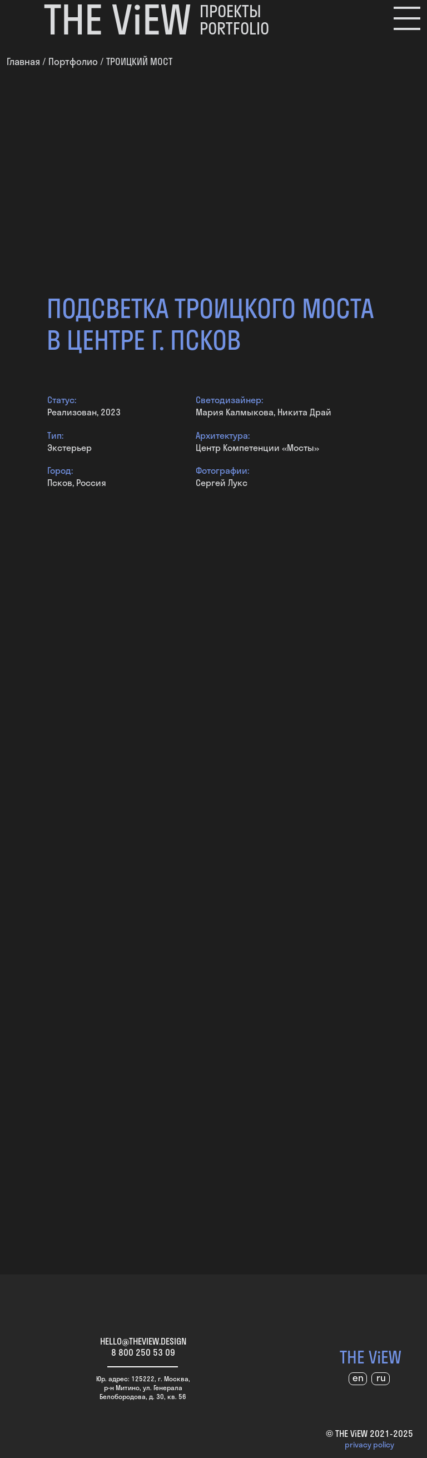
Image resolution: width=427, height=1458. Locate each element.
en (358, 1377)
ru (381, 1377)
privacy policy (369, 1445)
